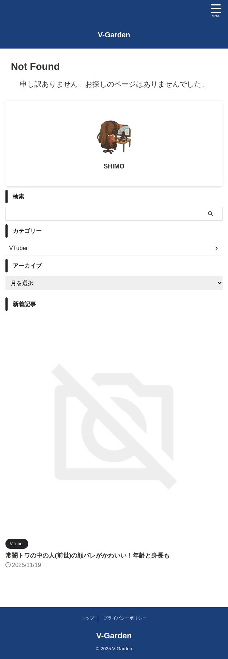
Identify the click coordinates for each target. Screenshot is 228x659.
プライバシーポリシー (125, 618)
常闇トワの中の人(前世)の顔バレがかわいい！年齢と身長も (92, 555)
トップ (87, 618)
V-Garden (114, 35)
